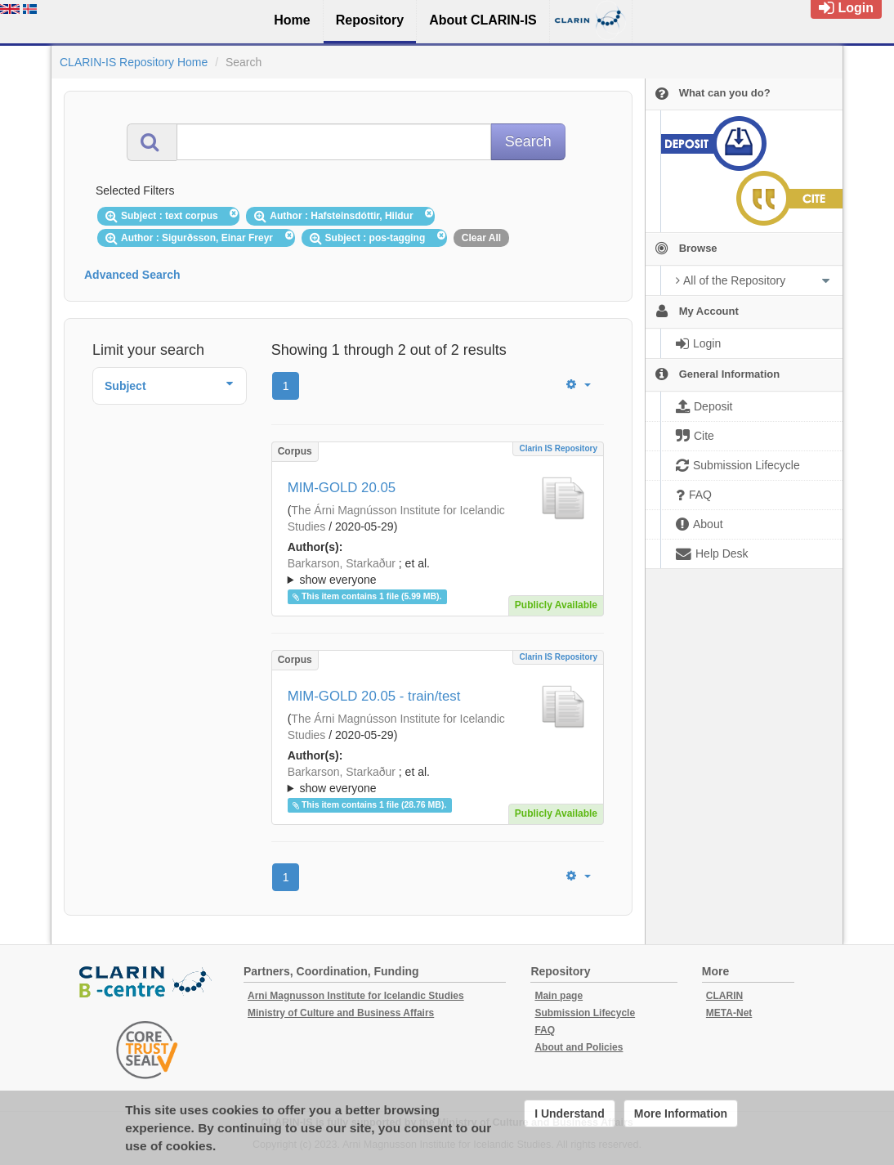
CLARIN (724, 995)
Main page (558, 995)
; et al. (438, 572)
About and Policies (578, 1047)
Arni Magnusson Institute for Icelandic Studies (356, 995)
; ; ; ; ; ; (438, 571)
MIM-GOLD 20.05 (342, 487)
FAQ (544, 1030)
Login (846, 8)
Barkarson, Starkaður (342, 563)
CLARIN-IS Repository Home (134, 62)
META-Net (729, 1013)
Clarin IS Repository (558, 448)
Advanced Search (132, 274)
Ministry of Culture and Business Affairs (341, 1013)
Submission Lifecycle (584, 1013)
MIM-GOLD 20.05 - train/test (374, 696)
